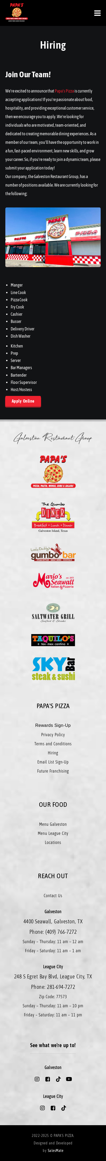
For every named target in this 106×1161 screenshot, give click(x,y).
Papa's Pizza (64, 90)
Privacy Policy (53, 734)
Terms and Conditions (53, 743)
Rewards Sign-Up (53, 725)
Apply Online (23, 401)
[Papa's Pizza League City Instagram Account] (42, 1108)
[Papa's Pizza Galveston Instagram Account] (37, 1079)
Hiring (53, 752)
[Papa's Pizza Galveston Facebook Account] (48, 1079)
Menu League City (53, 833)
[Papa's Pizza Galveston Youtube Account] (69, 1079)
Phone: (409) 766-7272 (53, 932)
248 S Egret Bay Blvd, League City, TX (53, 976)
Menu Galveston (53, 824)
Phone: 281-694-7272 (53, 987)
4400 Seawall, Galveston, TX (53, 921)
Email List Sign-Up (53, 761)
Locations (53, 842)
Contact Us (53, 895)
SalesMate (56, 1150)
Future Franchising (53, 771)
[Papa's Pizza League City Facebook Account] (53, 1108)
